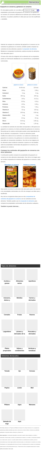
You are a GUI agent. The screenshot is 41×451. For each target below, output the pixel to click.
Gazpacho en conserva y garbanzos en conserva (15, 6)
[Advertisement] (20, 31)
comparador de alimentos (30, 49)
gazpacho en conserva (18, 84)
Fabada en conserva (29, 164)
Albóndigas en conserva (11, 164)
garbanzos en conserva (32, 84)
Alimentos (34, 2)
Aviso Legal (11, 448)
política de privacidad (4, 448)
